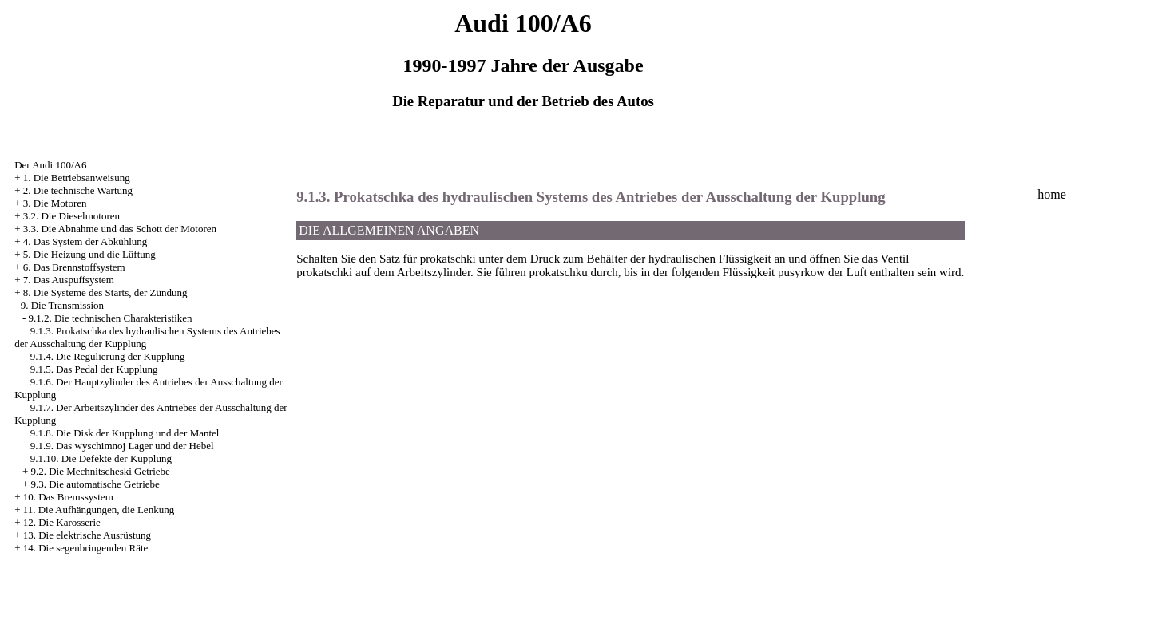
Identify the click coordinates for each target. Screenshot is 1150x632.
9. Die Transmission (62, 305)
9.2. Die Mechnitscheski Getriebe (99, 471)
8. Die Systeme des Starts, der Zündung (105, 292)
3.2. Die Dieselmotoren (71, 216)
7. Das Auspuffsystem (68, 280)
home (1051, 194)
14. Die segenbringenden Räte (86, 548)
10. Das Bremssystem (68, 497)
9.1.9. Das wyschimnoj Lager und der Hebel (122, 446)
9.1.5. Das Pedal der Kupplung (94, 369)
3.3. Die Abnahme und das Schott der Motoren (119, 229)
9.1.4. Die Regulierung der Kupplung (107, 356)
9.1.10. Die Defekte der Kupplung (101, 458)
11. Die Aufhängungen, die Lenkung (98, 509)
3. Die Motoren (55, 203)
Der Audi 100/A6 (50, 165)
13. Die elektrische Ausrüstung (87, 535)
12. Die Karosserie (62, 522)
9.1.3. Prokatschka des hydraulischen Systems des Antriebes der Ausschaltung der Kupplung (590, 196)
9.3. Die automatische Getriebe (94, 484)
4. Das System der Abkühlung (85, 241)
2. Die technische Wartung (78, 190)
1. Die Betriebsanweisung (76, 178)
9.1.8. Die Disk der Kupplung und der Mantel (125, 433)
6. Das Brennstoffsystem (74, 267)
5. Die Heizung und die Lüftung (89, 254)
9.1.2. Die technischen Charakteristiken (110, 318)
